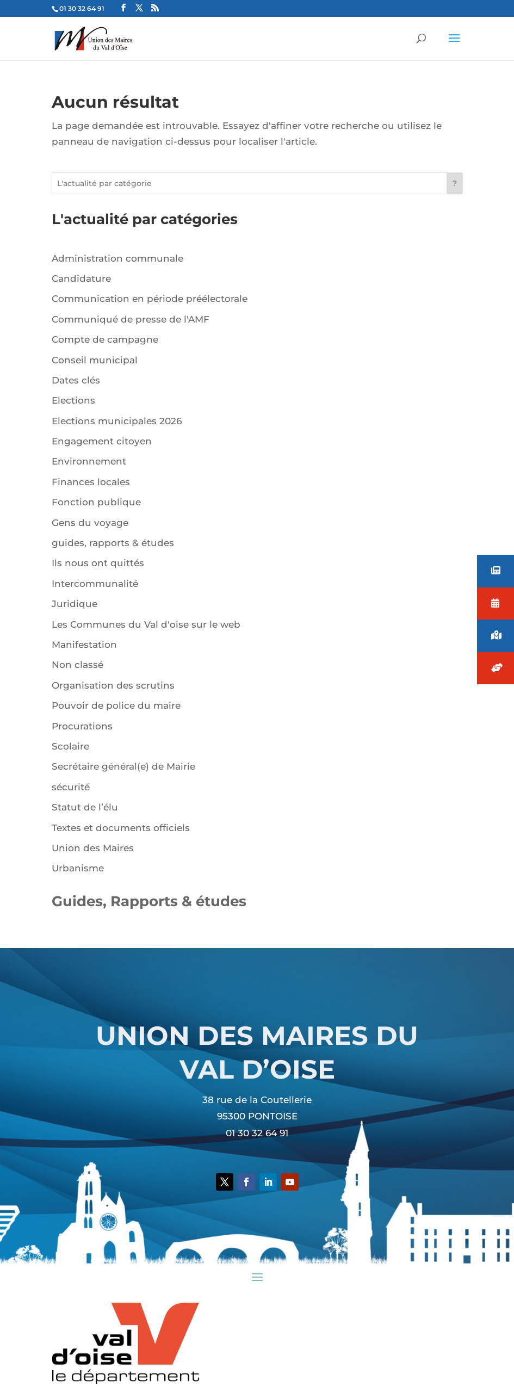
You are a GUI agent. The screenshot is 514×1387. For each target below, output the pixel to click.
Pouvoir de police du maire (116, 705)
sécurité (71, 787)
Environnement (89, 461)
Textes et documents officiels (121, 827)
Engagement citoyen (102, 441)
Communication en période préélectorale (149, 298)
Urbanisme (78, 868)
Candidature (81, 278)
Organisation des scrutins (113, 685)
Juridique (74, 603)
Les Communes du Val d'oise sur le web (146, 624)
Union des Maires (93, 848)
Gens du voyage (90, 522)
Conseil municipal (95, 360)
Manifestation (84, 644)
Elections (73, 400)
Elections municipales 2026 (117, 421)
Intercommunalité (95, 583)
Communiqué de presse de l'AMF (130, 319)
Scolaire (70, 746)
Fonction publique (96, 502)
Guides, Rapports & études (149, 901)
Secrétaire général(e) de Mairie (123, 766)
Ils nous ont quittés (98, 563)
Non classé (77, 664)
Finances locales (91, 481)
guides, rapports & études (113, 542)
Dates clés (76, 380)
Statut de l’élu (85, 807)
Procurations (82, 726)
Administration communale (117, 258)
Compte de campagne (105, 339)
